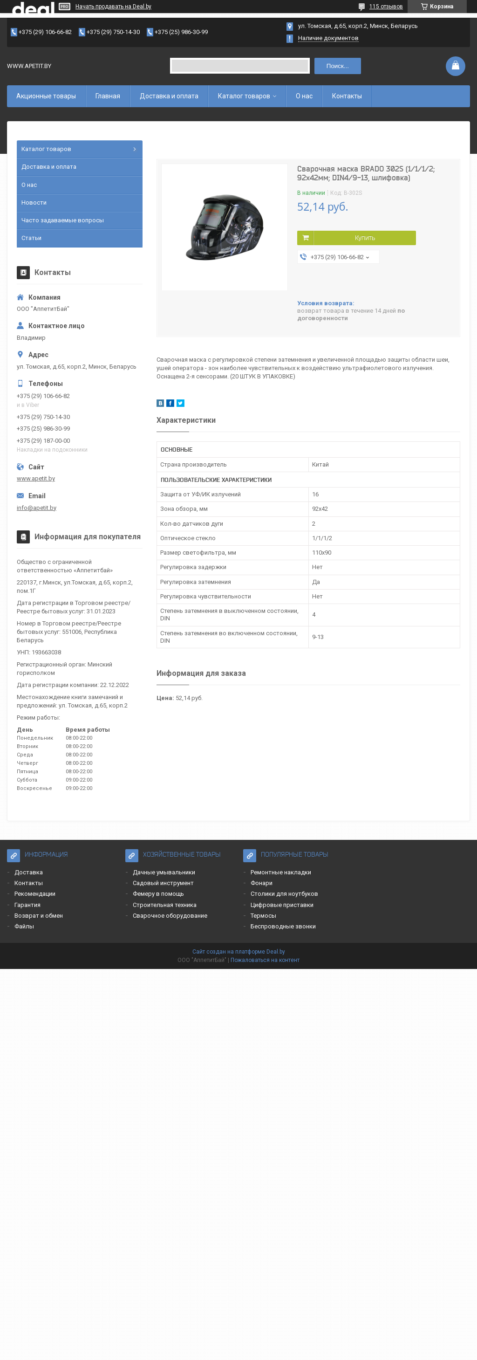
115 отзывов (386, 6)
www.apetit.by (36, 478)
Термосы (263, 915)
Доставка (28, 872)
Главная (107, 96)
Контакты (347, 96)
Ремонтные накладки (281, 872)
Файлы (24, 926)
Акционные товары (46, 96)
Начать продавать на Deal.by (113, 6)
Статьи (31, 237)
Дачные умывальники (164, 872)
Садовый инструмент (163, 882)
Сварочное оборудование (170, 915)
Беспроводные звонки (283, 926)
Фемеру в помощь (158, 893)
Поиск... (338, 65)
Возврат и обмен (38, 915)
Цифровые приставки (282, 904)
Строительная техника (165, 904)
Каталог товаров (244, 96)
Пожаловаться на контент (265, 960)
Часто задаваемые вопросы (62, 220)
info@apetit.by (36, 507)
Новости (34, 202)
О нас (304, 96)
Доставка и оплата (169, 96)
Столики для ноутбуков (284, 893)
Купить (365, 237)
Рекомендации (34, 893)
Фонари (262, 882)
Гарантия (27, 904)
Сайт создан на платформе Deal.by (238, 951)
